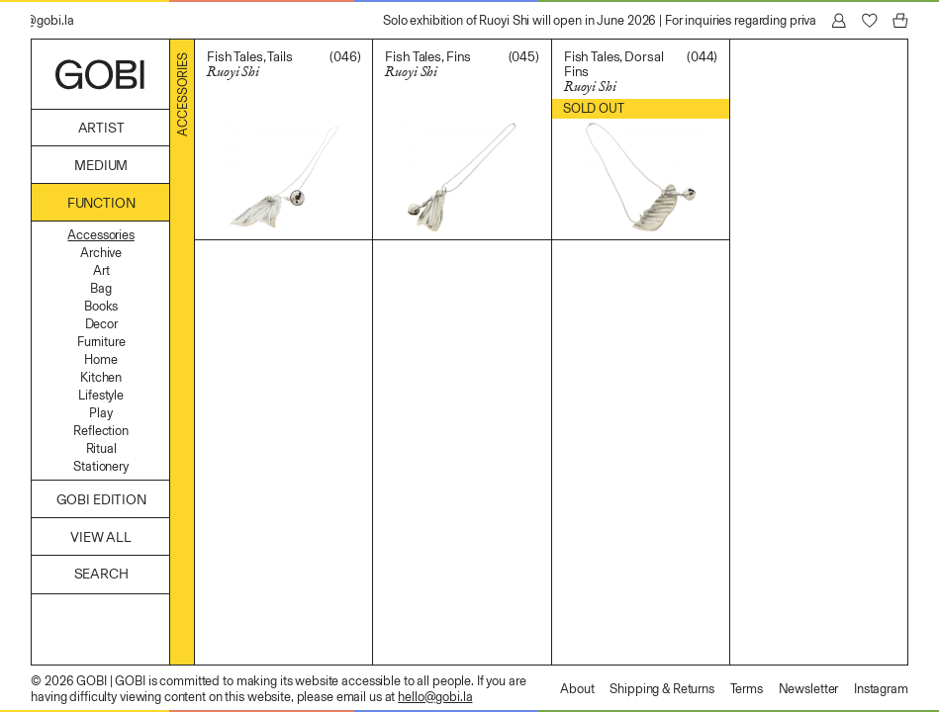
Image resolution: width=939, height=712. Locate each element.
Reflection (101, 430)
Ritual (101, 448)
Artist (101, 128)
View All (101, 537)
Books (101, 306)
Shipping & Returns (662, 688)
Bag (101, 288)
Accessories (100, 234)
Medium (101, 165)
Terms (746, 688)
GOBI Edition (101, 499)
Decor (101, 323)
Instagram (881, 688)
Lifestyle (101, 395)
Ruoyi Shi (233, 71)
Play (100, 412)
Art (101, 270)
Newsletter (809, 688)
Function (101, 203)
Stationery (101, 466)
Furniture (101, 341)
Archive (101, 252)
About (577, 688)
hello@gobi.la (435, 696)
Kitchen (101, 377)
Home (100, 359)
